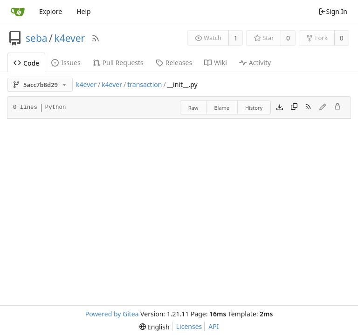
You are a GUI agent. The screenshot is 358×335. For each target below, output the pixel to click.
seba (37, 38)
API (213, 326)
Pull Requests (118, 62)
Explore (50, 11)
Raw (193, 107)
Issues (65, 62)
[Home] (18, 11)
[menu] (154, 326)
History (253, 107)
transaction (144, 84)
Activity (255, 62)
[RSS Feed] (95, 38)
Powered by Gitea (112, 313)
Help (83, 11)
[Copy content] (294, 107)
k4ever (69, 38)
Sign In (332, 11)
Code (26, 63)
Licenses (189, 326)
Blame (221, 107)
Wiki (215, 62)
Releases (174, 62)
